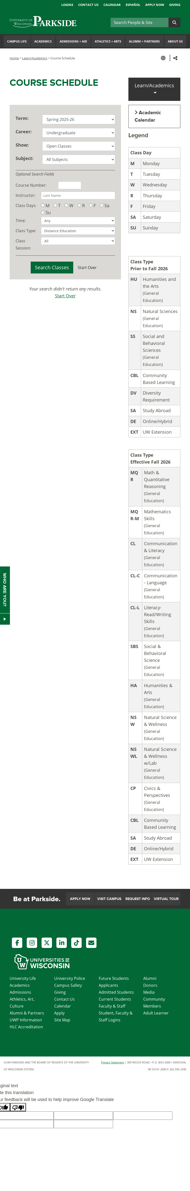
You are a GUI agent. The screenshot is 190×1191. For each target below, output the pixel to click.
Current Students (115, 999)
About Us (175, 41)
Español (133, 4)
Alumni (149, 978)
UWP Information (26, 1020)
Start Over (87, 267)
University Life (23, 978)
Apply (59, 1013)
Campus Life (17, 41)
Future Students (114, 978)
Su (48, 212)
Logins (67, 4)
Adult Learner (156, 1013)
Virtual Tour (166, 899)
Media (149, 992)
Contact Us (88, 4)
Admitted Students (116, 992)
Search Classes (52, 267)
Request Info (137, 899)
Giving (174, 4)
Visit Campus (109, 899)
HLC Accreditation (26, 1027)
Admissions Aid (73, 41)
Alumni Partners (144, 41)
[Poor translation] (18, 1107)
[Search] (139, 22)
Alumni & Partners (27, 1013)
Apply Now (154, 4)
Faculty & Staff (112, 1006)
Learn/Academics (34, 58)
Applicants (108, 985)
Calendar (112, 4)
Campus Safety (68, 985)
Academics (43, 41)
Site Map (62, 1020)
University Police (69, 978)
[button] (164, 58)
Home (14, 58)
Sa (106, 205)
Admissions (20, 992)
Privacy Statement (112, 1062)
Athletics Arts (108, 41)
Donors (150, 985)
